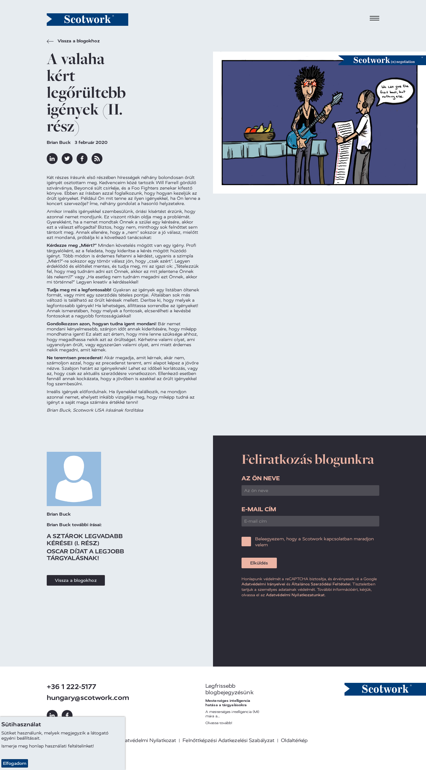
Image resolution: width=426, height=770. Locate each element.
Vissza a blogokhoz (73, 41)
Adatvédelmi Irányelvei (263, 584)
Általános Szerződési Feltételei (321, 584)
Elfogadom (14, 763)
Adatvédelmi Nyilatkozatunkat (295, 595)
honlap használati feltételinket (61, 746)
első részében (101, 177)
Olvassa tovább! (219, 723)
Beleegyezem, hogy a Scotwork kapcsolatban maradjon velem (314, 541)
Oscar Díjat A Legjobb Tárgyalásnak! (85, 554)
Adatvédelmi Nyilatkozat (147, 740)
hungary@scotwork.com (88, 698)
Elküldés (259, 563)
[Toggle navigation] (374, 18)
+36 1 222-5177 (71, 687)
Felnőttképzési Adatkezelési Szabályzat (228, 740)
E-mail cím (259, 509)
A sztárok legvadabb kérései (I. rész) (85, 539)
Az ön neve (261, 478)
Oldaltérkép (294, 740)
